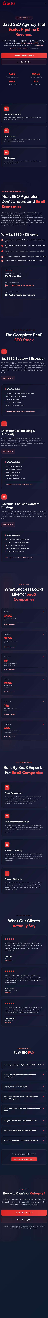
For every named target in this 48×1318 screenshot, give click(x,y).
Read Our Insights (24, 1220)
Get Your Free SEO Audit (24, 56)
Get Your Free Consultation (24, 1159)
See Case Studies (24, 62)
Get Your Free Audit (24, 1213)
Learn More (8, 378)
